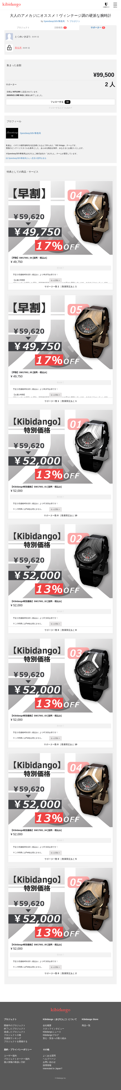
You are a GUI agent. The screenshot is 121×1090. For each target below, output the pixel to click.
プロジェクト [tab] (23, 27)
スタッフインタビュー (53, 1028)
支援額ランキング (12, 1038)
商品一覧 (86, 1025)
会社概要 (47, 1025)
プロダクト (74, 21)
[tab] (60, 27)
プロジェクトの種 (12, 1035)
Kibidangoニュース (52, 1032)
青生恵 (18, 47)
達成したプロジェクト (14, 1032)
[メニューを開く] (115, 5)
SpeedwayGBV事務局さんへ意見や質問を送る (26, 158)
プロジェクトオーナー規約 (17, 1059)
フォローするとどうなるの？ (60, 108)
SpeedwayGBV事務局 (54, 21)
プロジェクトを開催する (15, 1041)
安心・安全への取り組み (54, 1038)
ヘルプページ (49, 1059)
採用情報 (47, 1065)
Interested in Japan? (52, 1068)
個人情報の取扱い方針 (14, 1062)
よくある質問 (49, 1055)
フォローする (60, 102)
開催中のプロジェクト (14, 1025)
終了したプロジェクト (14, 1028)
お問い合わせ (49, 1062)
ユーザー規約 (10, 1055)
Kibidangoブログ (51, 1035)
